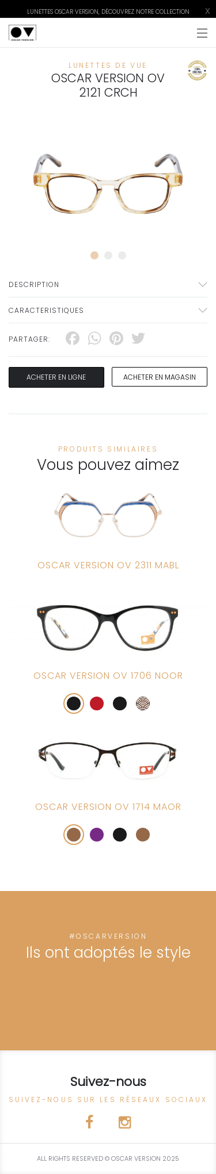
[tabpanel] (108, 183)
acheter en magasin (159, 377)
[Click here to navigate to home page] (22, 33)
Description (34, 284)
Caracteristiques (46, 310)
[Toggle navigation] (202, 33)
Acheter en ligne (56, 377)
